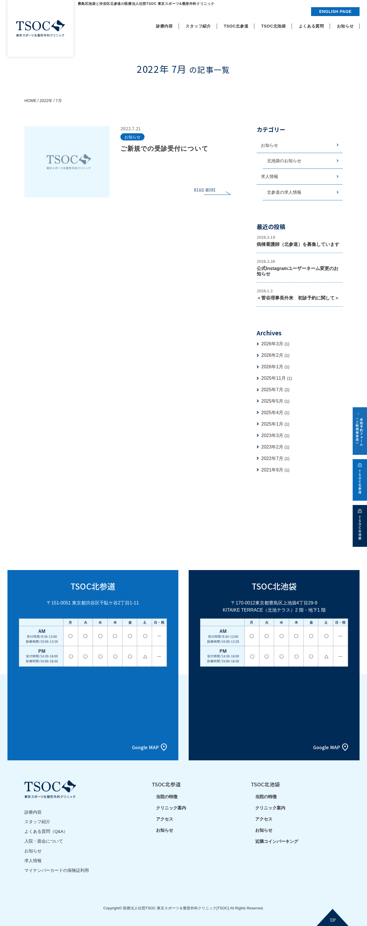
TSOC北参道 (166, 784)
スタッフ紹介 (37, 821)
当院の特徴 (166, 797)
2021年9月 (275, 470)
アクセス (164, 819)
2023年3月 (275, 435)
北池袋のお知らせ (284, 160)
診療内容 (33, 812)
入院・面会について (43, 840)
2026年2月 (275, 355)
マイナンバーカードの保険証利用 (56, 868)
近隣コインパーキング (276, 841)
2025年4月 (275, 412)
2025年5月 (275, 401)
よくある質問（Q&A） (46, 831)
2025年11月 (276, 378)
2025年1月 (275, 424)
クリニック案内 (171, 808)
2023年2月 (275, 447)
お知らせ (269, 145)
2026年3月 (275, 344)
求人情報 (269, 176)
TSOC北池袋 (265, 784)
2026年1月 (275, 367)
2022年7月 (275, 458)
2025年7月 (275, 389)
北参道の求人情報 (284, 192)
